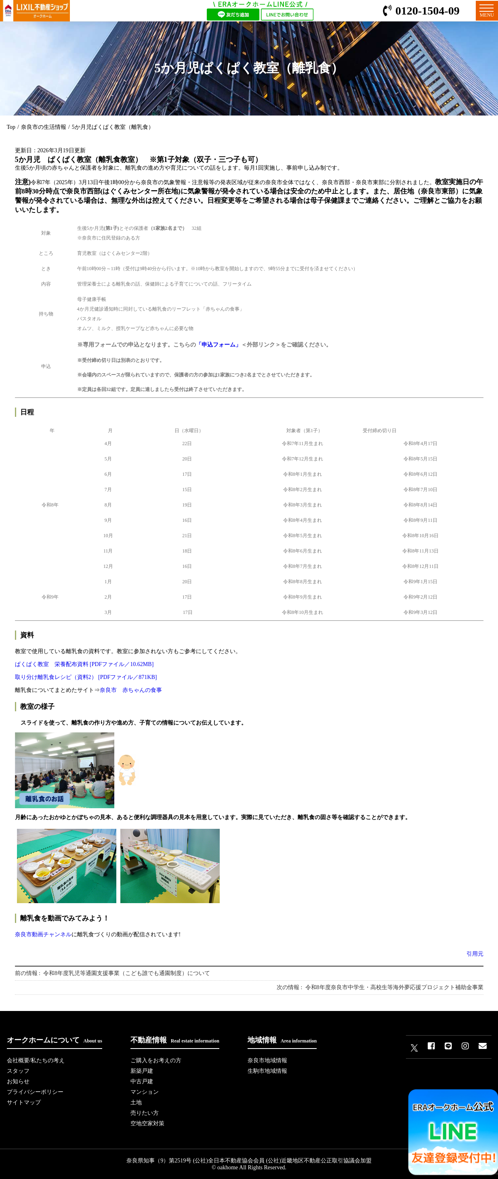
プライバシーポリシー (35, 1092)
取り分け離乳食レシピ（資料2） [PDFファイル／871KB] (86, 677)
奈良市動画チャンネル (43, 934)
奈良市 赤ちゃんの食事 (131, 690)
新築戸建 (141, 1071)
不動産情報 (174, 1040)
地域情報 (282, 1040)
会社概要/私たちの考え (36, 1060)
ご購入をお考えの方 (155, 1060)
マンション (144, 1092)
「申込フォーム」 (218, 344)
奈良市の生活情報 (43, 127)
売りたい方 (144, 1113)
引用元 (474, 954)
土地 (136, 1102)
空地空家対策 (147, 1123)
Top (11, 127)
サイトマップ (24, 1102)
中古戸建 (141, 1081)
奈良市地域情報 (267, 1060)
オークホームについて (54, 1040)
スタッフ (18, 1071)
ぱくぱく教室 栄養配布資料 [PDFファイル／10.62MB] (84, 664)
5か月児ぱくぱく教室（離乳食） (113, 127)
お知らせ (18, 1081)
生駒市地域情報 (267, 1071)
